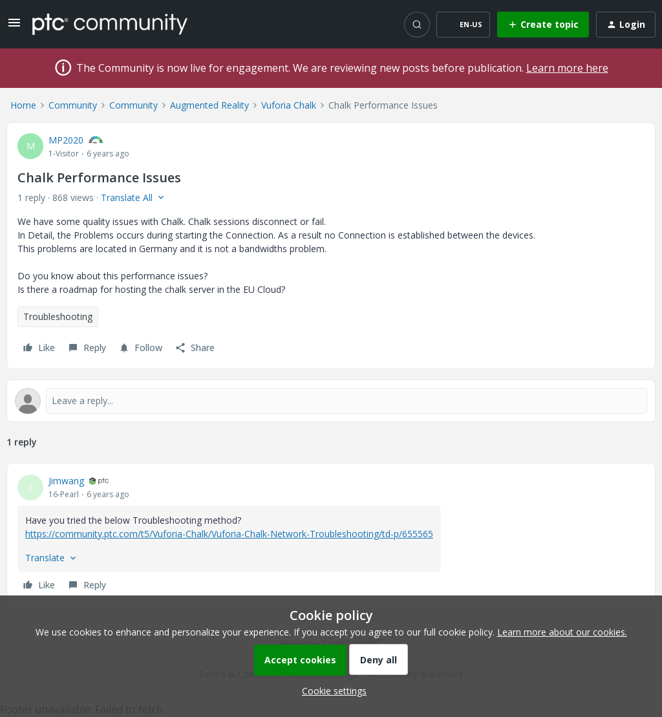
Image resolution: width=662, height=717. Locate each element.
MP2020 (65, 140)
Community (72, 105)
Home (23, 105)
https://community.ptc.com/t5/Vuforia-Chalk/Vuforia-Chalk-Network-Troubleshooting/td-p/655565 (229, 534)
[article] (331, 534)
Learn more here (567, 68)
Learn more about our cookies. (562, 632)
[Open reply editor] (331, 401)
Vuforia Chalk (288, 105)
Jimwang (66, 481)
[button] (14, 27)
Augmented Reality (209, 105)
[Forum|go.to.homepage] (109, 24)
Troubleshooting (57, 316)
